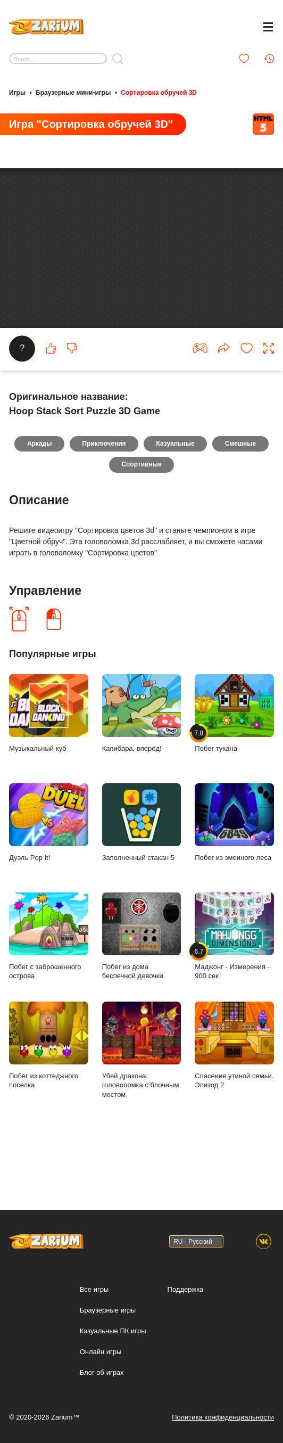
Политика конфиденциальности (223, 1417)
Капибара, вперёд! (141, 769)
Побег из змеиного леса (234, 878)
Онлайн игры (101, 1352)
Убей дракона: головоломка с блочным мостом (141, 1105)
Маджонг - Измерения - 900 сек (234, 992)
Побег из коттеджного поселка (48, 1101)
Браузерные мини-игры (73, 92)
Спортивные (141, 520)
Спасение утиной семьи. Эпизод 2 (234, 1101)
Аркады (38, 499)
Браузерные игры (108, 1310)
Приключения (104, 499)
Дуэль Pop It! (48, 878)
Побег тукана (234, 769)
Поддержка (186, 1289)
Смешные (241, 499)
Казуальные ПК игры (113, 1331)
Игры (17, 92)
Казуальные (175, 499)
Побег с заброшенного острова (48, 992)
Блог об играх (102, 1372)
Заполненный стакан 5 (141, 878)
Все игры (94, 1289)
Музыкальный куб (48, 769)
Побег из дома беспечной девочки (141, 992)
